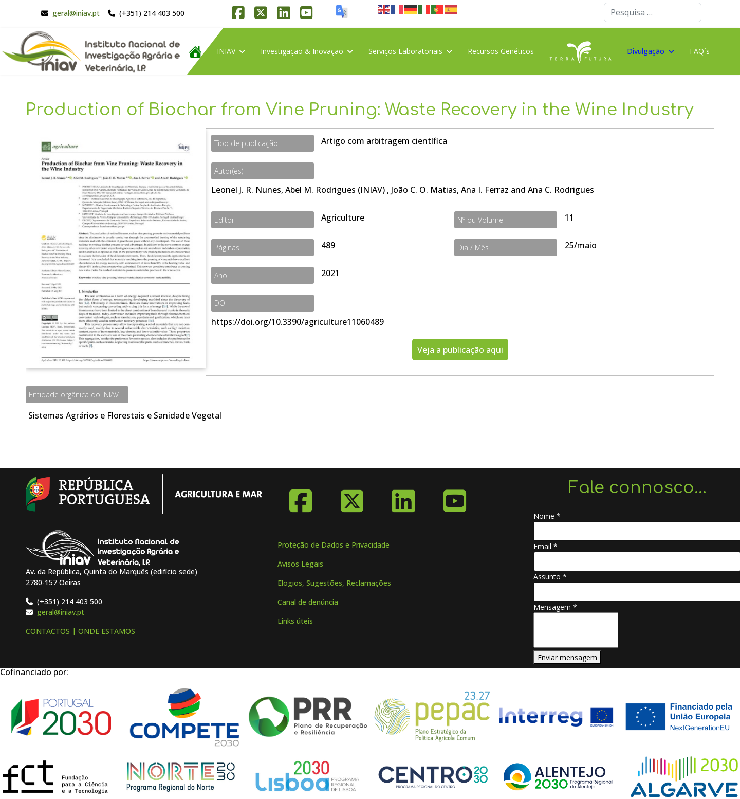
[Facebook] (300, 497)
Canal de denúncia (308, 602)
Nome (547, 516)
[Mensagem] (575, 630)
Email (545, 546)
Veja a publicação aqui (460, 349)
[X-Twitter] (352, 497)
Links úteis (295, 621)
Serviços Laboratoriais (405, 51)
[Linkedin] (403, 497)
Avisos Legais (300, 564)
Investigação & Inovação (302, 51)
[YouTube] (454, 497)
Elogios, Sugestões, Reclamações (334, 583)
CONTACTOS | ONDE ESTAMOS (80, 631)
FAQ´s (700, 51)
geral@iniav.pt (76, 13)
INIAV (226, 51)
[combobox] (652, 12)
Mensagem (555, 607)
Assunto (550, 577)
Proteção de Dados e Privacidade (334, 545)
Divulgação (645, 51)
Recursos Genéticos (501, 51)
